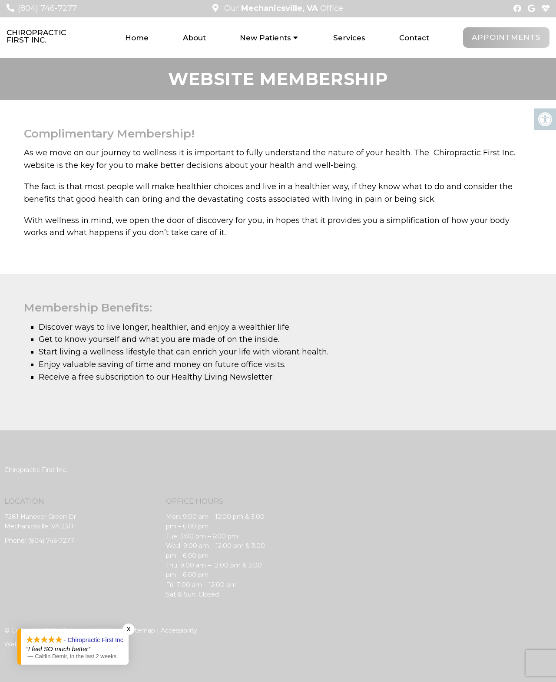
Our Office (282, 8)
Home (137, 37)
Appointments (506, 37)
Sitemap (142, 630)
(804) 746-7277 (47, 8)
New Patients (265, 37)
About (194, 37)
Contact (414, 37)
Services (349, 37)
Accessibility (179, 630)
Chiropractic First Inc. (36, 36)
